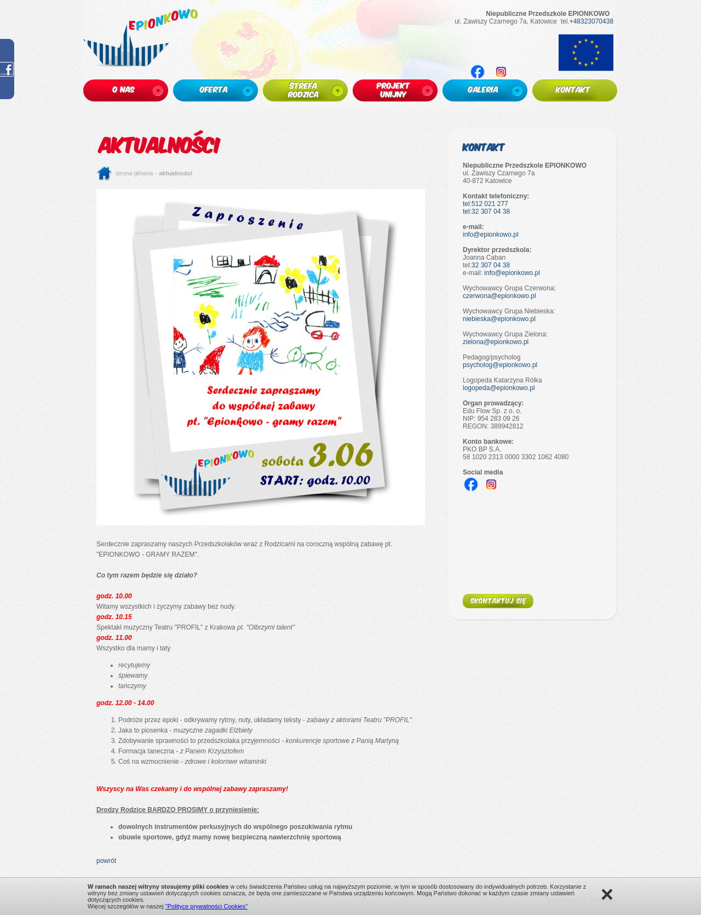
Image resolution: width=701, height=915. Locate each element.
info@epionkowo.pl (491, 234)
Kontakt (484, 146)
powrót (106, 861)
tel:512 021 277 (485, 204)
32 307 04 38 (491, 265)
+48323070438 (591, 21)
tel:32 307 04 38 (486, 211)
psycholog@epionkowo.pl (500, 365)
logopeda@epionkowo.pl (499, 388)
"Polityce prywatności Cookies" (206, 906)
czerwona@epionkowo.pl (499, 296)
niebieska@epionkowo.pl (499, 319)
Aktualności (176, 173)
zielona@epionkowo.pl (495, 342)
